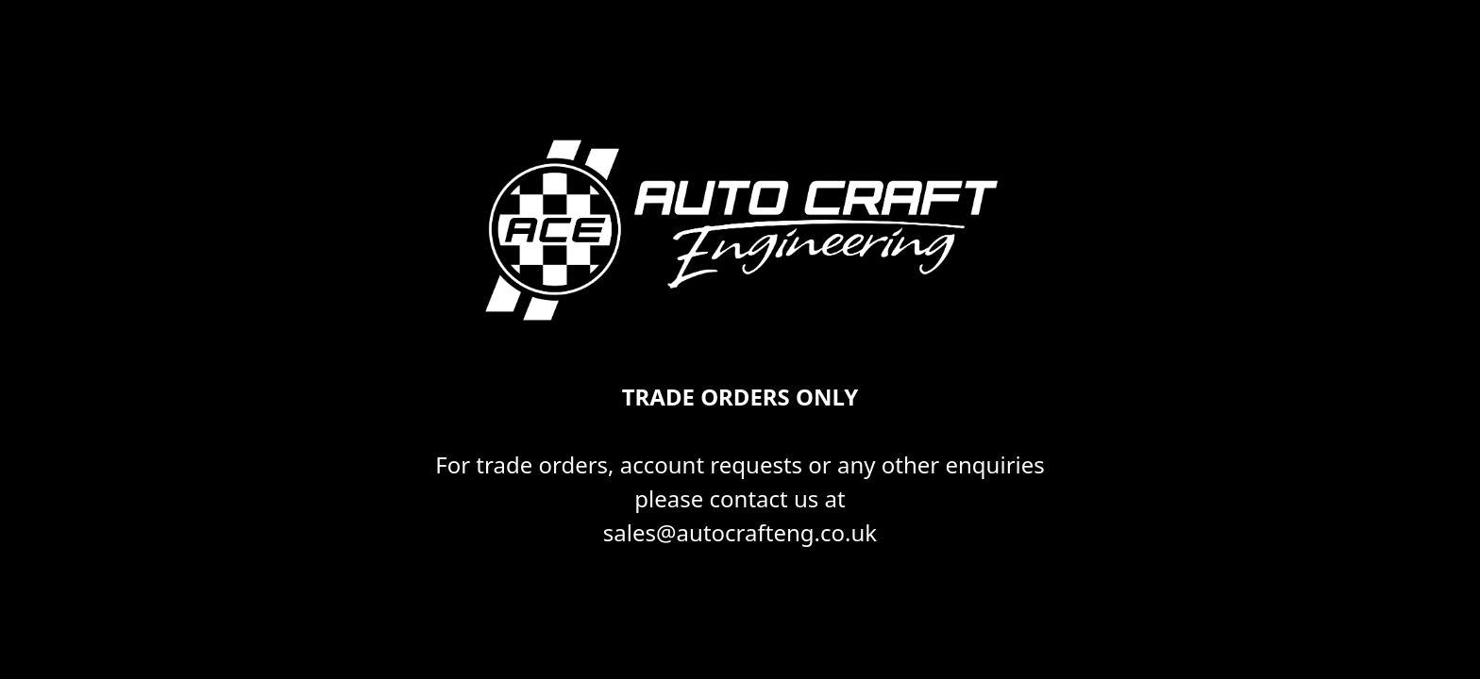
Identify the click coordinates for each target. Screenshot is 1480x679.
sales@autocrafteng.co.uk (740, 532)
